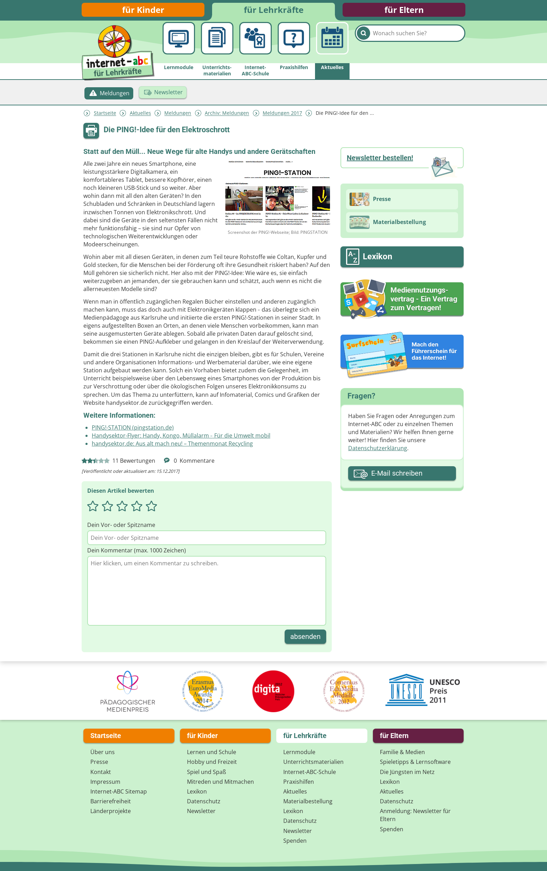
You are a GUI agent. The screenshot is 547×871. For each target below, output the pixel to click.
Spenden (295, 840)
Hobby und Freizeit (212, 762)
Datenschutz (203, 801)
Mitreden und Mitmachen (220, 782)
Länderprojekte (110, 811)
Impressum (105, 782)
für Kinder (143, 11)
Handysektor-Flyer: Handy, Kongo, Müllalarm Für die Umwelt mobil (181, 439)
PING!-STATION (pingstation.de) (133, 431)
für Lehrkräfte (274, 11)
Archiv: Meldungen (227, 116)
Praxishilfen (298, 782)
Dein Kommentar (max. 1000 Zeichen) (136, 554)
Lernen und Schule (211, 752)
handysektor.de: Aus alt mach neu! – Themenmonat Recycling (172, 447)
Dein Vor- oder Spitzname (121, 528)
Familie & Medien (402, 752)
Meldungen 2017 (282, 116)
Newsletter (201, 811)
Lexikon (197, 791)
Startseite (105, 116)
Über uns (102, 752)
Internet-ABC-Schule (309, 772)
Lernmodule (299, 752)
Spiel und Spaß (206, 772)
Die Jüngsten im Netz (407, 772)
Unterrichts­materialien (313, 762)
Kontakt (100, 772)
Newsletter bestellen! (380, 161)
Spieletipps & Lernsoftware (415, 762)
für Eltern (404, 11)
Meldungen (177, 116)
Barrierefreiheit (110, 801)
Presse (99, 762)
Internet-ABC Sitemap (118, 791)
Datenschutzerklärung (377, 451)
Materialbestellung (307, 801)
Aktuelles (140, 116)
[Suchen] (363, 46)
